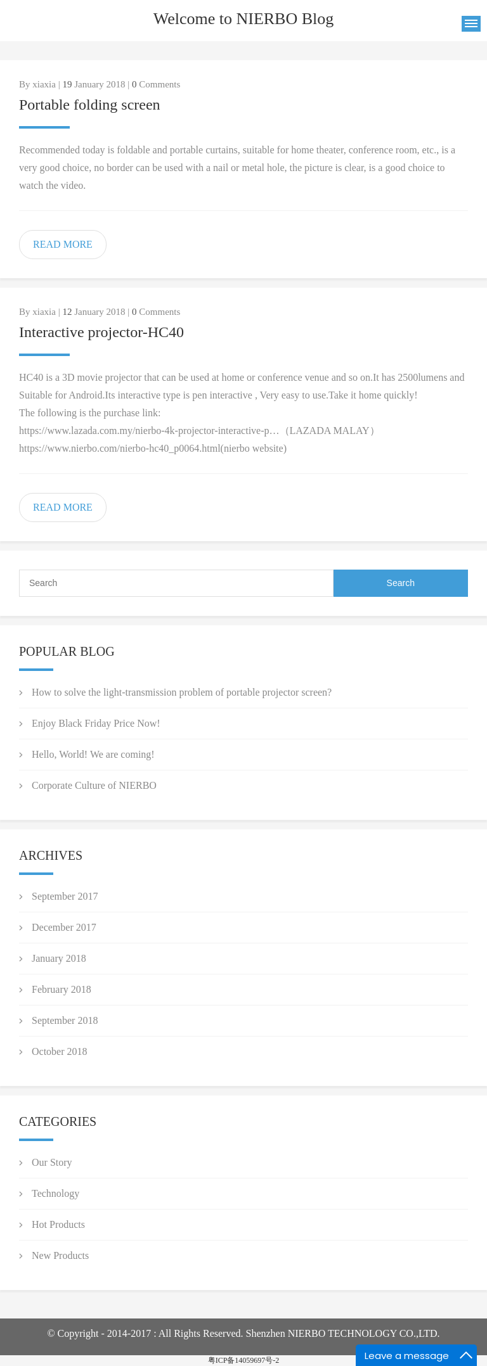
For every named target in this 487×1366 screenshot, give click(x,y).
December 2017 (64, 927)
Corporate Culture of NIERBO (94, 785)
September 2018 (65, 1020)
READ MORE (63, 244)
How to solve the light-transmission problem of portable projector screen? (182, 692)
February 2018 (61, 989)
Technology (55, 1193)
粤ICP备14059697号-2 (244, 1360)
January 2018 (59, 958)
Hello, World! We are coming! (93, 754)
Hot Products (58, 1224)
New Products (60, 1255)
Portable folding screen (89, 104)
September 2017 (65, 896)
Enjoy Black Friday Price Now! (96, 723)
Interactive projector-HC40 (101, 332)
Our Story (52, 1162)
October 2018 (60, 1051)
